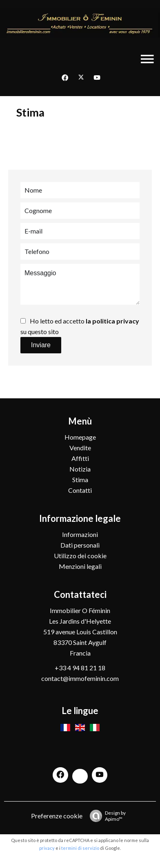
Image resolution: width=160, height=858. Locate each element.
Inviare (41, 344)
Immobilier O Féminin (80, 610)
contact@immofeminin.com (80, 678)
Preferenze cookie (56, 816)
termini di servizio (80, 848)
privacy (47, 848)
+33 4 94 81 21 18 (80, 668)
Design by (106, 816)
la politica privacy (112, 321)
